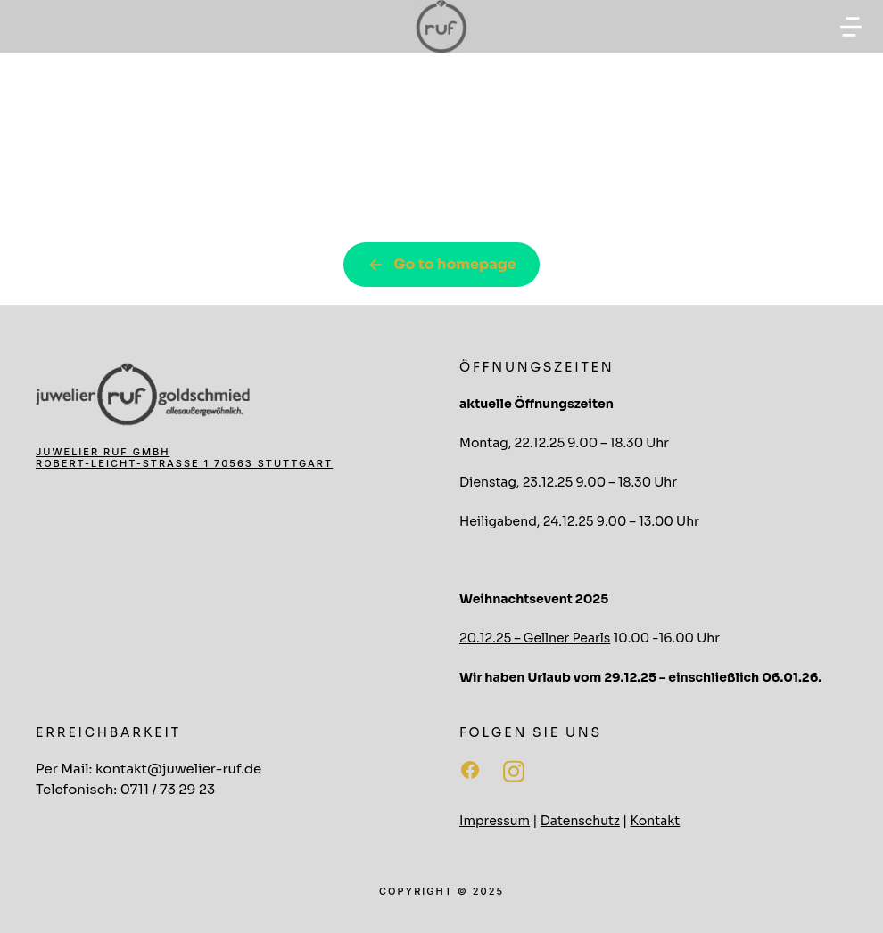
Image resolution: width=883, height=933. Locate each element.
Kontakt (656, 821)
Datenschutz (580, 821)
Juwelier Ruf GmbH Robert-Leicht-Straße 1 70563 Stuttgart (184, 458)
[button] (851, 26)
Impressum (494, 821)
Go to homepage (441, 264)
